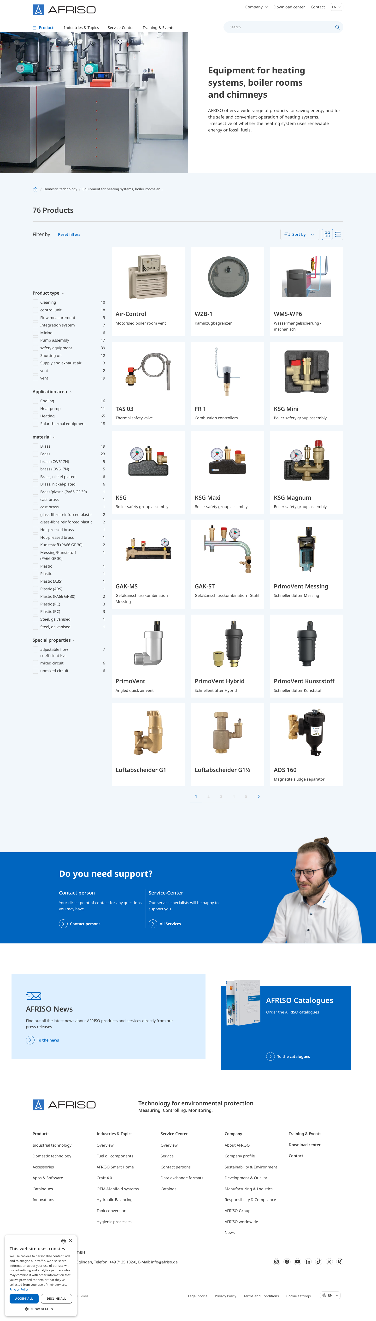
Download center (289, 9)
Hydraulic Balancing (115, 1210)
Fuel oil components (115, 1166)
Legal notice (197, 1306)
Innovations (43, 1210)
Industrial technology (52, 1155)
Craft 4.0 (104, 1188)
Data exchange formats (182, 1188)
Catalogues (43, 1199)
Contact (318, 9)
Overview (105, 1155)
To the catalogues (293, 1066)
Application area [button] (50, 362)
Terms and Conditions (261, 1306)
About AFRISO (237, 1155)
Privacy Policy (225, 1306)
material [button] (42, 407)
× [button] (70, 1241)
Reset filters (69, 244)
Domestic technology (52, 1166)
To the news (48, 1050)
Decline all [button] (56, 1299)
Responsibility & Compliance (250, 1210)
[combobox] (299, 244)
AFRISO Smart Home (115, 1177)
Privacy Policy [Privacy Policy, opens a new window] (19, 1289)
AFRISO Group (238, 1220)
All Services (170, 933)
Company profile (240, 1166)
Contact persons (85, 933)
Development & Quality (246, 1188)
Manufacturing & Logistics (249, 1199)
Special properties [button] (52, 610)
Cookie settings (298, 1306)
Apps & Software (48, 1188)
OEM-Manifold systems (118, 1199)
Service (167, 1166)
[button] (41, 1309)
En (336, 9)
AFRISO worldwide (241, 1231)
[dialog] (41, 1275)
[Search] (280, 30)
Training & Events (305, 1143)
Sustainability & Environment (251, 1177)
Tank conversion (111, 1220)
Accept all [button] (24, 1299)
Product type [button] (46, 264)
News (230, 1242)
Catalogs (168, 1199)
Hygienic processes (114, 1231)
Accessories (43, 1177)
